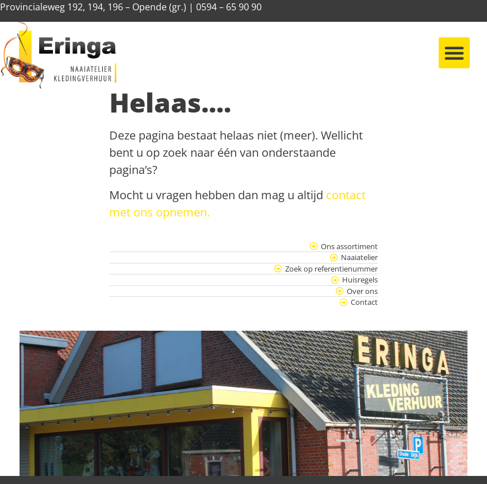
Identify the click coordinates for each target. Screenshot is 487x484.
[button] (454, 52)
